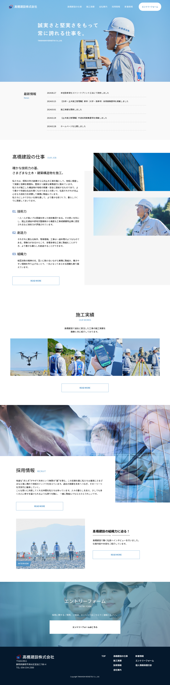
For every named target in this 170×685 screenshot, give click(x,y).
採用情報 (113, 6)
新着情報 (126, 6)
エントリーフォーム (144, 662)
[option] (85, 41)
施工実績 (88, 6)
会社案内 (101, 6)
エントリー (149, 6)
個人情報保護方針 (143, 667)
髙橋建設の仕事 (72, 6)
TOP (103, 658)
